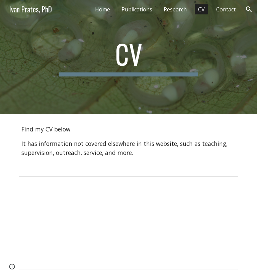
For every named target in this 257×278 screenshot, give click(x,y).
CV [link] (201, 9)
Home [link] (102, 9)
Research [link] (175, 9)
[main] (128, 57)
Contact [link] (226, 9)
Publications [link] (136, 9)
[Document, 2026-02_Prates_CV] (128, 223)
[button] (249, 9)
